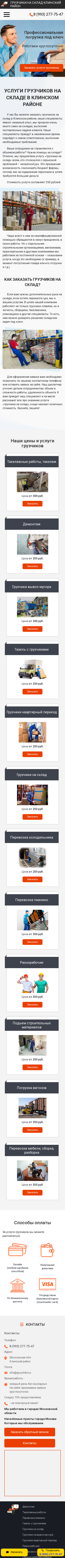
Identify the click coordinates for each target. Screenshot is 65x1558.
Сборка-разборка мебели (37, 1525)
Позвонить (50, 1552)
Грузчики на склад (33, 1497)
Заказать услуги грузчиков (41, 67)
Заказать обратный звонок (30, 1400)
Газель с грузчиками (34, 1492)
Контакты (30, 1411)
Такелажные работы (34, 1480)
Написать (14, 1552)
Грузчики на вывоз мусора (38, 1503)
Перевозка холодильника (37, 1520)
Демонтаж (28, 1475)
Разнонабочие (31, 1514)
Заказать (32, 503)
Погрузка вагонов (33, 1531)
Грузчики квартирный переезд (40, 1509)
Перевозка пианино (34, 1486)
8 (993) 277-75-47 (48, 14)
